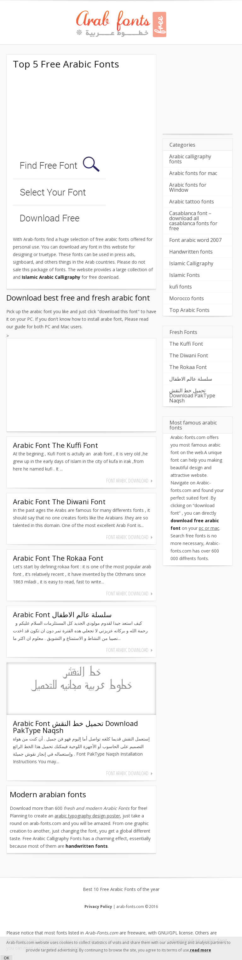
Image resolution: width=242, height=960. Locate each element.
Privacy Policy (98, 906)
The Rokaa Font (188, 367)
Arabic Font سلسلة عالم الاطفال (62, 614)
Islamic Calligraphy (191, 263)
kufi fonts (180, 286)
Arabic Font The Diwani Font (59, 501)
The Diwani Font (188, 355)
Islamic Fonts (184, 275)
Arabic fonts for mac (193, 173)
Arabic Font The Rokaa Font (58, 558)
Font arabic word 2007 (195, 240)
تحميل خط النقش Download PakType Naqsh (192, 395)
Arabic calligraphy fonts (190, 159)
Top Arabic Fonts (189, 310)
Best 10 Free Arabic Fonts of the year (121, 889)
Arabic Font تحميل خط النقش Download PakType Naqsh (75, 726)
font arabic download (127, 480)
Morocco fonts (186, 298)
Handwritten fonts (191, 251)
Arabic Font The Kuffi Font (55, 445)
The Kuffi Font (186, 343)
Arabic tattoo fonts (191, 201)
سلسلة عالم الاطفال (190, 378)
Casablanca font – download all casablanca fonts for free (193, 221)
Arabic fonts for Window (187, 187)
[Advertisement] (60, 112)
